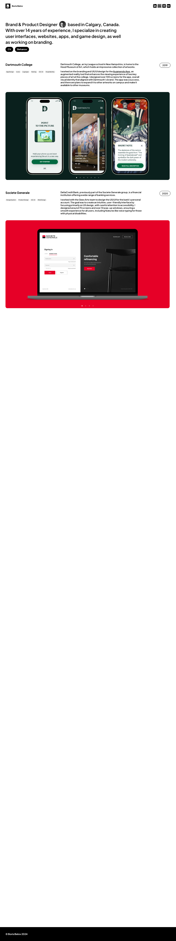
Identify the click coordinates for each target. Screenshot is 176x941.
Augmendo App (121, 71)
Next (128, 136)
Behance (22, 49)
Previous (46, 136)
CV (9, 49)
